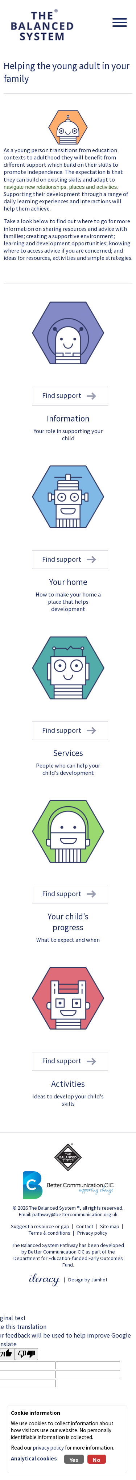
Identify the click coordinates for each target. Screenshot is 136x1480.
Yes (74, 1459)
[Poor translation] (26, 1354)
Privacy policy (92, 1232)
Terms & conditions (49, 1232)
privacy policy (48, 1447)
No (96, 1459)
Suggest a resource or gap (40, 1226)
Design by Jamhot (87, 1279)
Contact (84, 1226)
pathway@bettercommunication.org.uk (75, 1214)
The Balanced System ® (54, 1207)
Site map (109, 1226)
